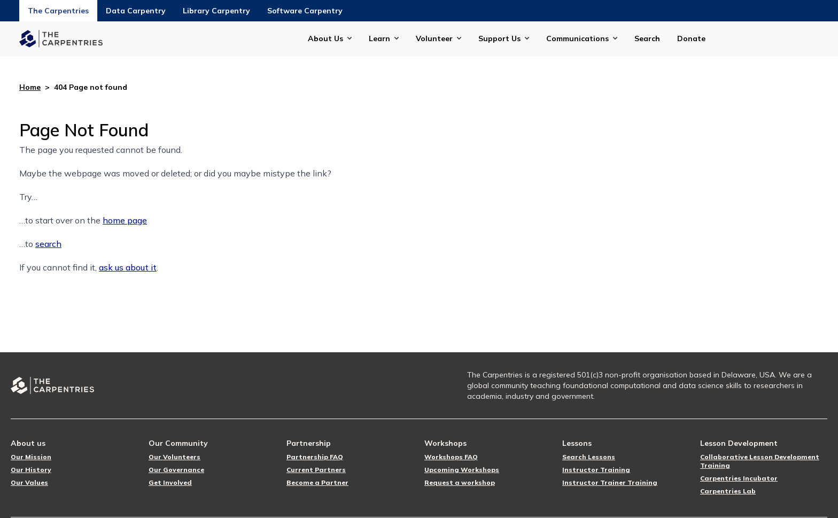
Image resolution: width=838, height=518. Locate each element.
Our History (31, 470)
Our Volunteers (174, 457)
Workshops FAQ (451, 457)
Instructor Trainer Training (609, 482)
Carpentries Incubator (739, 478)
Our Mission (31, 457)
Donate (691, 38)
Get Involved (170, 482)
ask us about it (128, 267)
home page (125, 220)
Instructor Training (596, 470)
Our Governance (176, 470)
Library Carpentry (216, 11)
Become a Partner (317, 482)
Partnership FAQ (314, 457)
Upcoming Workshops (461, 470)
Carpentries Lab (728, 491)
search (48, 243)
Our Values (29, 482)
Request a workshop (459, 482)
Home (30, 87)
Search (647, 38)
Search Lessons (588, 457)
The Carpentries (58, 11)
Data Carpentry (136, 11)
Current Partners (316, 470)
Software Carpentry (305, 11)
